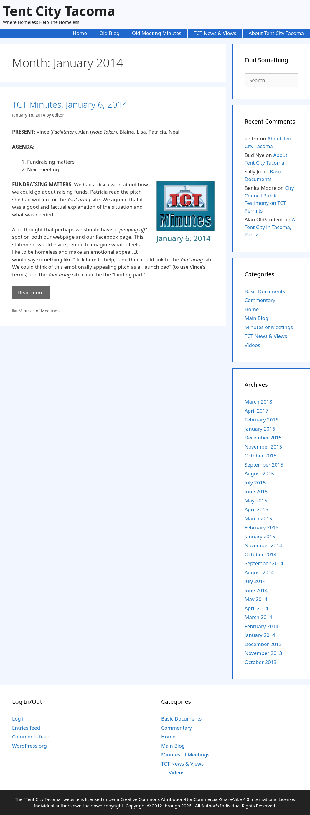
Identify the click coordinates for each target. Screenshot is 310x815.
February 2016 (261, 419)
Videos (252, 345)
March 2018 (258, 401)
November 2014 (263, 545)
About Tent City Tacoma (276, 33)
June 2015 (256, 491)
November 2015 (263, 446)
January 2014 (260, 635)
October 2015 (260, 455)
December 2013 (263, 644)
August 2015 (259, 473)
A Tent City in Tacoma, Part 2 (270, 227)
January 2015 (260, 536)
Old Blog (109, 33)
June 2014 (256, 590)
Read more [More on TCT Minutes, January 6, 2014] (31, 292)
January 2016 (260, 428)
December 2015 (263, 437)
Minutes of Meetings (39, 310)
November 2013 (263, 653)
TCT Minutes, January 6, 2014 (69, 104)
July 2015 (255, 482)
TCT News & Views (215, 33)
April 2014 (256, 608)
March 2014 (258, 617)
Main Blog (256, 318)
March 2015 (258, 518)
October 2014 (260, 554)
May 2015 (256, 500)
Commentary (260, 300)
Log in (19, 718)
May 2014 (256, 599)
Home (80, 33)
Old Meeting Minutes (157, 33)
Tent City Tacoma (59, 11)
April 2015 (256, 509)
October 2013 (260, 662)
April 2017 (256, 410)
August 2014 (259, 572)
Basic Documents (265, 291)
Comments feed (31, 736)
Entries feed (26, 727)
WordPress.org (29, 745)
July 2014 (255, 581)
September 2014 (264, 563)
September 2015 (264, 464)
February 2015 (261, 527)
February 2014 (261, 626)
